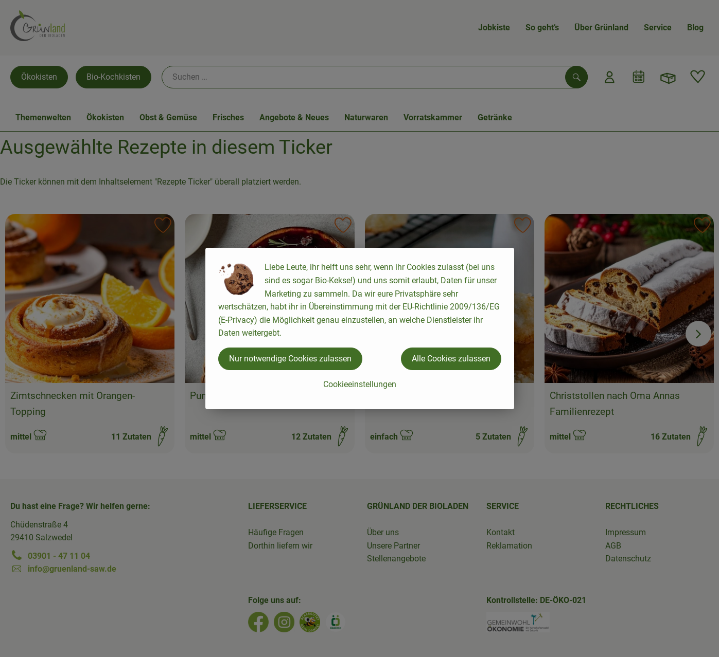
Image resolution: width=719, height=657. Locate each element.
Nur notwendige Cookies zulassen (290, 358)
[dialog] (359, 328)
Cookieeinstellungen (359, 384)
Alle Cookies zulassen (451, 358)
